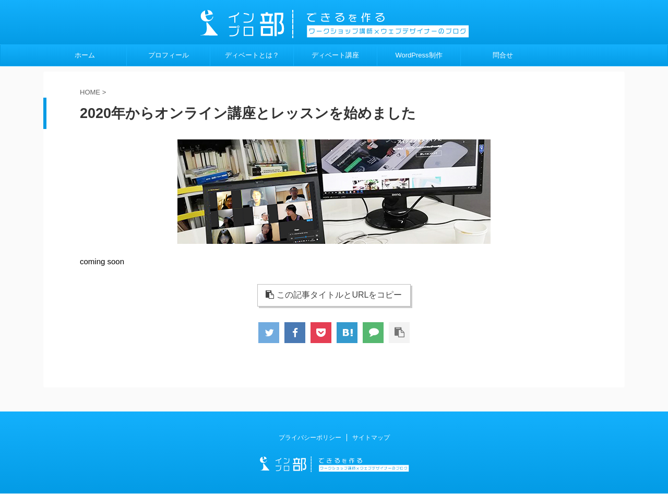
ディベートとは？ (252, 55)
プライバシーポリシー (310, 437)
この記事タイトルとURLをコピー (334, 294)
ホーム (85, 55)
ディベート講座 (335, 55)
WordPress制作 (418, 55)
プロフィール (168, 55)
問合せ (503, 55)
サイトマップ (371, 437)
